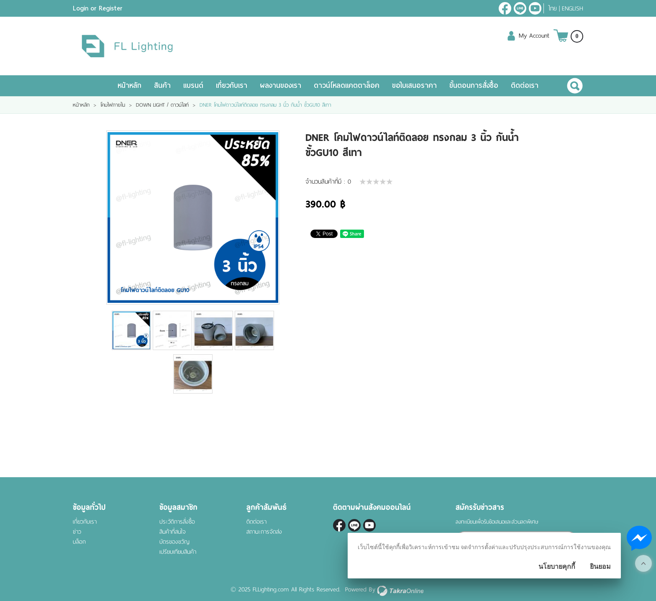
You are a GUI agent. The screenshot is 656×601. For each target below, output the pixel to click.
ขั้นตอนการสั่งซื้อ (473, 85)
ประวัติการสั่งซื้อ (177, 522)
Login (80, 8)
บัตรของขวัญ (174, 542)
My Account (534, 35)
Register (111, 8)
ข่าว (77, 532)
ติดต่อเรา (524, 85)
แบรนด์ (193, 85)
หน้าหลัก (129, 85)
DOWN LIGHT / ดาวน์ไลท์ (162, 105)
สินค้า (162, 85)
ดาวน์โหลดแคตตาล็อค (346, 85)
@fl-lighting (520, 8)
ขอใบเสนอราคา (414, 85)
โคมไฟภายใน (112, 105)
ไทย (552, 8)
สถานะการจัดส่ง (264, 532)
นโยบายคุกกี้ (556, 566)
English (572, 8)
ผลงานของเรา (280, 85)
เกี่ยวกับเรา (231, 85)
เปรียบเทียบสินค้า (177, 552)
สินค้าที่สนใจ (172, 532)
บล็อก (79, 542)
